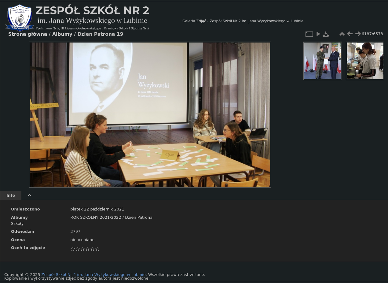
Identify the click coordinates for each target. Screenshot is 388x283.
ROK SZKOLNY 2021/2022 (95, 217)
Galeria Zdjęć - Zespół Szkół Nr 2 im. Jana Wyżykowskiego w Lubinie (242, 21)
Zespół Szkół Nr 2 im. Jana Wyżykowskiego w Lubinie (94, 274)
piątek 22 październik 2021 (97, 209)
